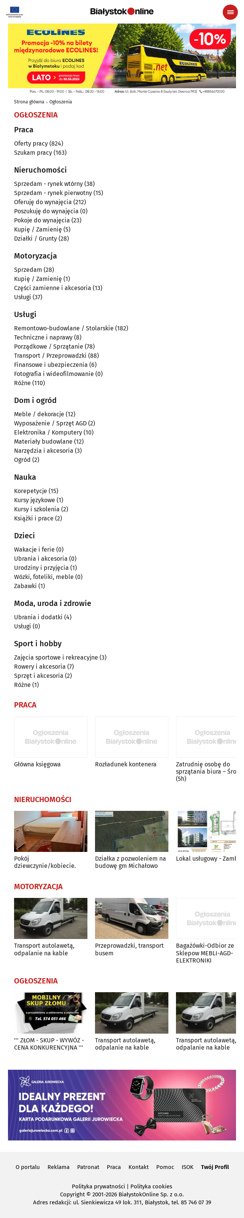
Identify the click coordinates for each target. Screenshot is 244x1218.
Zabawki (25, 586)
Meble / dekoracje (39, 414)
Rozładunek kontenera (126, 764)
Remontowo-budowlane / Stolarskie (64, 328)
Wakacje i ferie (34, 549)
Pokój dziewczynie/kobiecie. (45, 862)
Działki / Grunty (35, 238)
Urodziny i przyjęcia (41, 567)
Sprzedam (28, 269)
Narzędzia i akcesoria (43, 450)
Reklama (59, 1167)
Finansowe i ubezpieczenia (51, 364)
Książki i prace (34, 518)
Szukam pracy (33, 152)
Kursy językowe (34, 500)
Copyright (72, 1194)
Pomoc (165, 1167)
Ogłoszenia (60, 102)
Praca (114, 1167)
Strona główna (29, 102)
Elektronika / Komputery (48, 432)
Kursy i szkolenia (37, 509)
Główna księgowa (37, 764)
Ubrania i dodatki (38, 617)
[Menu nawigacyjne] (230, 12)
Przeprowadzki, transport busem (129, 949)
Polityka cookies (151, 1186)
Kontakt (138, 1167)
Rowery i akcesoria (40, 666)
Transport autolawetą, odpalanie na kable (44, 949)
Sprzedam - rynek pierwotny (53, 193)
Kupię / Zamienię (38, 229)
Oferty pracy (31, 143)
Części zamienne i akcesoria (52, 288)
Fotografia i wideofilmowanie (54, 373)
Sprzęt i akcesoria (38, 675)
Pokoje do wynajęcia (42, 220)
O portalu (28, 1167)
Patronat (88, 1167)
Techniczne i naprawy (43, 337)
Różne (22, 383)
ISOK (187, 1167)
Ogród (22, 459)
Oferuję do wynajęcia (43, 202)
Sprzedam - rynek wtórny (48, 183)
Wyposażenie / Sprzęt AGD (50, 423)
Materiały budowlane (43, 441)
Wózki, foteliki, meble (44, 576)
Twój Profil (215, 1167)
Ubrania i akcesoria (41, 558)
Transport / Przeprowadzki (50, 355)
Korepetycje (30, 491)
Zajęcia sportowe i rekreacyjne (56, 657)
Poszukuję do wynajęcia (46, 211)
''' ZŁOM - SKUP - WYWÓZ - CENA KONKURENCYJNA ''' (49, 1044)
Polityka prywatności (98, 1186)
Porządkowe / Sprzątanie (48, 346)
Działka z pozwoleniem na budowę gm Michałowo (130, 862)
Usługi (22, 297)
